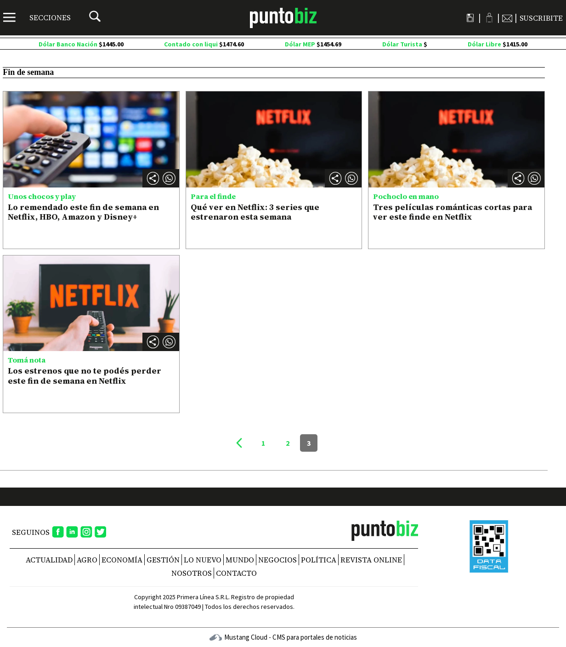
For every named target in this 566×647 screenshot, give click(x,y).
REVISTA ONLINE (371, 560)
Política (318, 560)
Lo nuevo (202, 560)
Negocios (277, 560)
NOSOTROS (191, 573)
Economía (122, 560)
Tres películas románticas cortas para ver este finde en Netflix (452, 212)
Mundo (240, 560)
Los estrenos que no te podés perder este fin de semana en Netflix (84, 375)
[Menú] (37, 17)
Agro (87, 560)
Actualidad (49, 560)
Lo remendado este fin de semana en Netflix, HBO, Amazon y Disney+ (83, 212)
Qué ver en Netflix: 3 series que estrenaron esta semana (255, 212)
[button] (169, 178)
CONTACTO (236, 573)
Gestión (163, 560)
